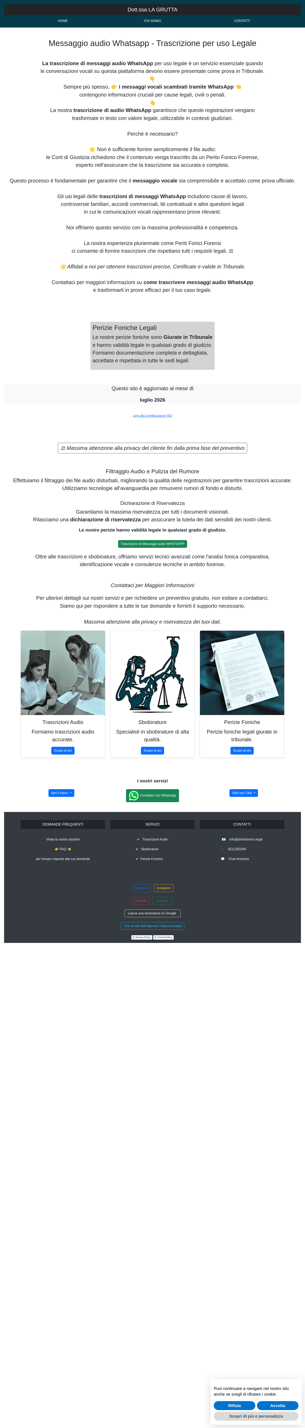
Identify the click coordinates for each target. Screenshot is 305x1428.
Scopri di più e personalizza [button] (256, 1416)
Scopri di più (63, 1077)
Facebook (141, 1364)
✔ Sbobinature (152, 1325)
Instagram (163, 1364)
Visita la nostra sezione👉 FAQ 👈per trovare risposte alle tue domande (63, 1325)
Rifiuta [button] (234, 1405)
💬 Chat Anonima (242, 1335)
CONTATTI (242, 21)
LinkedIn (141, 1377)
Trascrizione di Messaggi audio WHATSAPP (152, 870)
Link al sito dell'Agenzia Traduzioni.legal (152, 1402)
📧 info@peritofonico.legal (242, 1315)
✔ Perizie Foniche (152, 1335)
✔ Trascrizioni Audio (152, 1315)
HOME (63, 21)
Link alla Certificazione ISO (152, 716)
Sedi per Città (242, 1269)
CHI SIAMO (152, 21)
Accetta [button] (277, 1405)
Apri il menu (60, 1269)
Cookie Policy (164, 1413)
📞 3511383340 (242, 1325)
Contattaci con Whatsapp (152, 1272)
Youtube (162, 1377)
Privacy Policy (143, 1413)
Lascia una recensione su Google (152, 1389)
